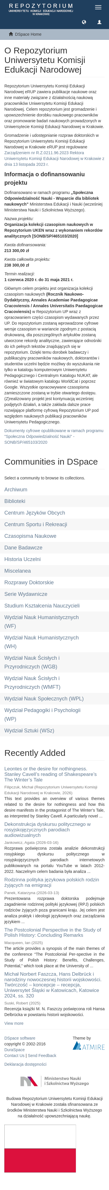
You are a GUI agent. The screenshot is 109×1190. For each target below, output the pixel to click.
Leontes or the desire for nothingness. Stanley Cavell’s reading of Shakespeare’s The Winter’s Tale (50, 774)
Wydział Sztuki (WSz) (29, 731)
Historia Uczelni (22, 559)
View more (14, 1023)
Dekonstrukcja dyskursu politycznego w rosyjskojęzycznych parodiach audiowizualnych (47, 830)
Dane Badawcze (23, 548)
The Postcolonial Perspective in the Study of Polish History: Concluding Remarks (52, 932)
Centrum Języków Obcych (34, 513)
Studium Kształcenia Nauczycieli (42, 606)
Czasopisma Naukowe (30, 536)
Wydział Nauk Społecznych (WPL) (44, 699)
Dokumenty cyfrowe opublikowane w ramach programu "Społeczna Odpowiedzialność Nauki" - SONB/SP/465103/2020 (53, 436)
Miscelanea (17, 571)
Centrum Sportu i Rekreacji (35, 524)
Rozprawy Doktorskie (29, 582)
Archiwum (15, 489)
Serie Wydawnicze (25, 594)
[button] (84, 22)
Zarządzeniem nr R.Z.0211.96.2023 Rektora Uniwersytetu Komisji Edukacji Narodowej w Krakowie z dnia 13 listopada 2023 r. (54, 158)
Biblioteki (14, 501)
